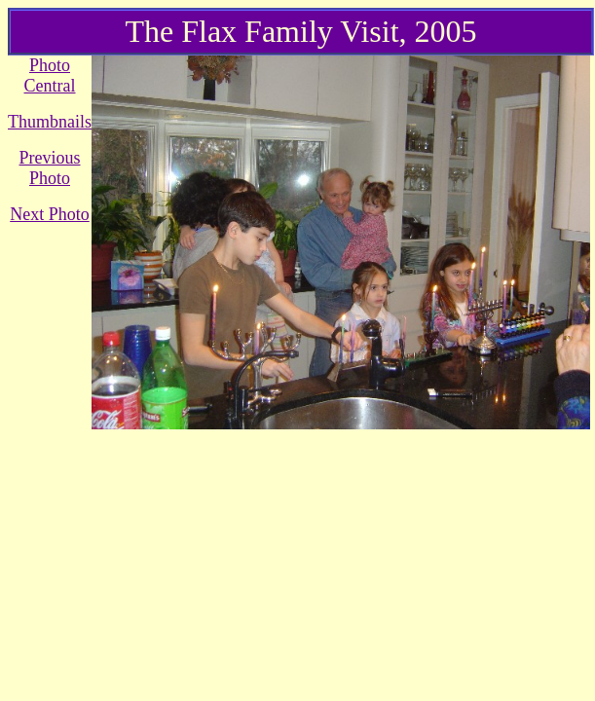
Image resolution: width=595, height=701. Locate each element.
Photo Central (50, 75)
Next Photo (50, 214)
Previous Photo (50, 168)
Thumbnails (50, 121)
